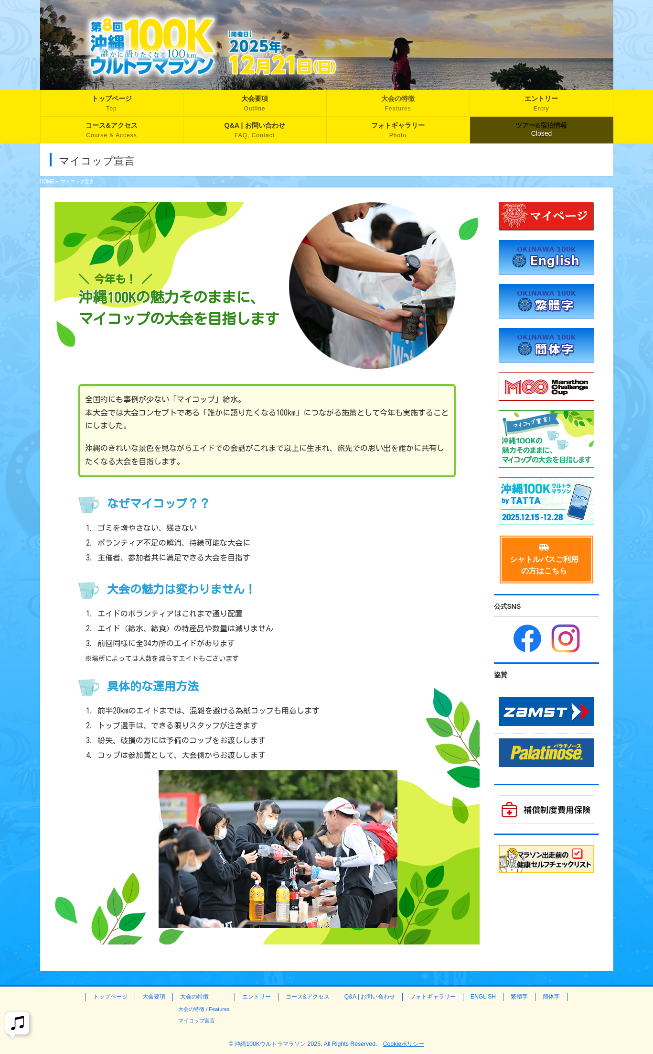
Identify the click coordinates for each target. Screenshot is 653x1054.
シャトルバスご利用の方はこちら (544, 559)
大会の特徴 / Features (204, 1009)
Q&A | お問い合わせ (369, 996)
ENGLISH (483, 996)
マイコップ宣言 (196, 1020)
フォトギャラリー (433, 996)
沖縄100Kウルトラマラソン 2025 (278, 1044)
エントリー (256, 996)
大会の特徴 (194, 996)
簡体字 (551, 996)
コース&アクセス (308, 996)
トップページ (110, 996)
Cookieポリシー (403, 1044)
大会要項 (153, 996)
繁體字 (519, 996)
